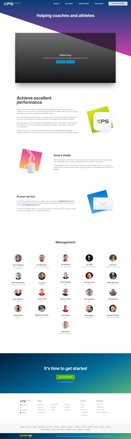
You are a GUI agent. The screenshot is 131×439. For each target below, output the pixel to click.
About (82, 404)
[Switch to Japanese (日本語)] (95, 427)
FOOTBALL (40, 407)
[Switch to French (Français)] (69, 427)
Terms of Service (102, 412)
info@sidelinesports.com (65, 201)
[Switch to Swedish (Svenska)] (80, 429)
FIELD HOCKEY (54, 404)
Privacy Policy (108, 436)
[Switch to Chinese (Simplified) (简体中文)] (23, 427)
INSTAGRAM (25, 410)
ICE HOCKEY (67, 407)
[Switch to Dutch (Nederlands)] (42, 427)
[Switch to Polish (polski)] (53, 429)
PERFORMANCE (42, 409)
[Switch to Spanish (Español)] (63, 427)
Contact (83, 409)
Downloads (100, 407)
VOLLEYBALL (67, 409)
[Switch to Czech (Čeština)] (29, 427)
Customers (84, 412)
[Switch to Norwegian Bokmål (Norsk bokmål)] (45, 429)
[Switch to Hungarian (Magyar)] (83, 427)
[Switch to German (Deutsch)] (49, 427)
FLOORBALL (67, 404)
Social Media (100, 409)
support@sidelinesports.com (31, 205)
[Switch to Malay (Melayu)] (108, 427)
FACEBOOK (24, 405)
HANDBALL (53, 407)
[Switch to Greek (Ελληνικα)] (76, 427)
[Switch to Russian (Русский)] (68, 429)
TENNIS (53, 409)
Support (99, 404)
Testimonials (85, 415)
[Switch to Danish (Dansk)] (35, 427)
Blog (82, 407)
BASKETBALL (41, 404)
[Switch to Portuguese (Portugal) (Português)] (60, 429)
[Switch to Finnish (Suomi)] (74, 429)
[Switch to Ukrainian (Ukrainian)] (87, 429)
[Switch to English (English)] (56, 427)
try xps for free (65, 377)
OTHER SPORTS (42, 412)
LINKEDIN (24, 412)
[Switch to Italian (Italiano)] (90, 427)
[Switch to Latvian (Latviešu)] (101, 427)
